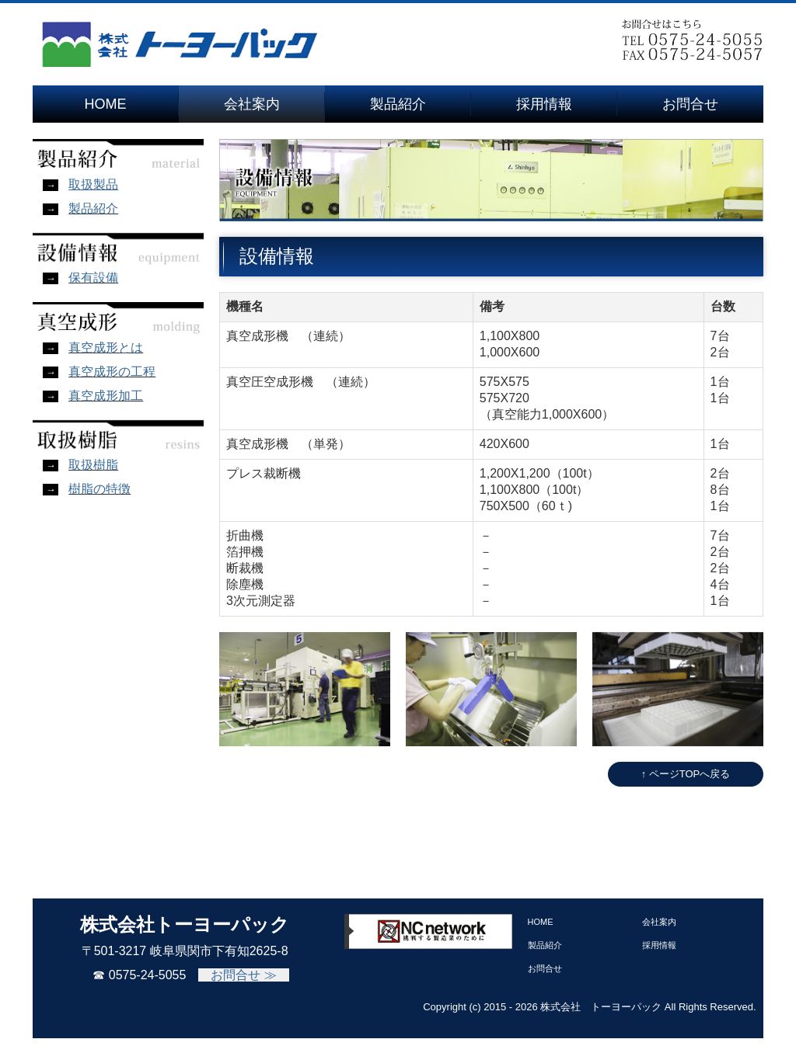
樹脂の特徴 (99, 488)
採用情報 (544, 104)
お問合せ (690, 104)
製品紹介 (398, 104)
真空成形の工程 (111, 371)
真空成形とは (105, 347)
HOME (106, 104)
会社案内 (252, 104)
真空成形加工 (105, 395)
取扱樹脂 (93, 464)
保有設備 (93, 277)
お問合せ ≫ (243, 975)
